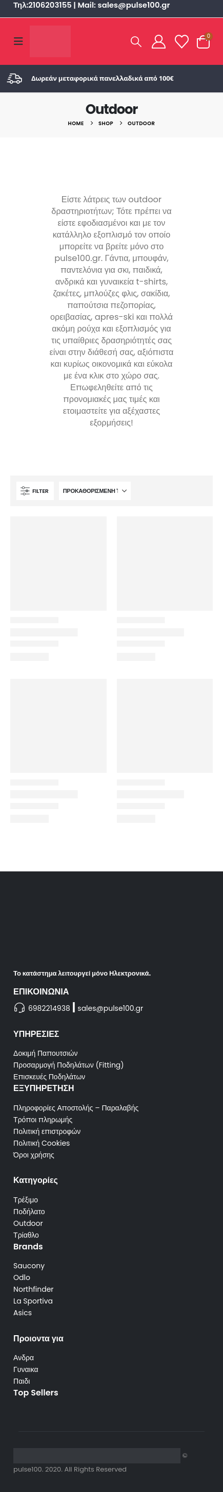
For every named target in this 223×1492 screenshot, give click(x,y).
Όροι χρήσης (33, 1155)
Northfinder (33, 1289)
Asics (22, 1313)
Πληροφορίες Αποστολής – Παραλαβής (75, 1108)
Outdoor (28, 1223)
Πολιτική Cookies (41, 1143)
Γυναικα (25, 1369)
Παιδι (21, 1381)
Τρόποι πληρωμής (42, 1120)
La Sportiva (33, 1301)
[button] (21, 41)
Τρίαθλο (26, 1235)
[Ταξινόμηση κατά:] (95, 491)
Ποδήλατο (29, 1211)
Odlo (21, 1277)
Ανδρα (23, 1358)
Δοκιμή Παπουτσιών (45, 1053)
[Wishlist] (182, 42)
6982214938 (49, 1008)
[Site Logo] (50, 41)
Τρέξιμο (25, 1200)
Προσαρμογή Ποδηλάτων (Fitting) (68, 1065)
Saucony (29, 1266)
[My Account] (158, 42)
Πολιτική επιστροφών (46, 1131)
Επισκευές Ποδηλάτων (49, 1077)
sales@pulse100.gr (110, 1008)
